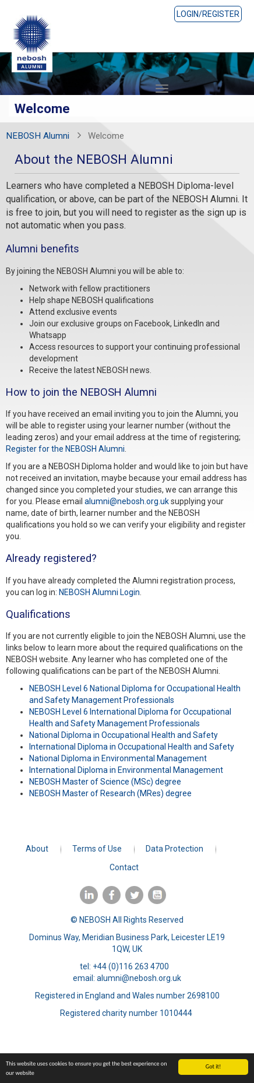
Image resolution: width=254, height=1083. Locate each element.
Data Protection (174, 848)
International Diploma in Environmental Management (126, 770)
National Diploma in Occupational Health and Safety (123, 735)
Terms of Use (97, 848)
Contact (124, 867)
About (37, 848)
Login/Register (208, 14)
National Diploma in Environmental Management (118, 758)
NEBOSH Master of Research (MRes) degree (110, 793)
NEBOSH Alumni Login (99, 592)
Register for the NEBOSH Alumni (65, 448)
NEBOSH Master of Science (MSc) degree (105, 781)
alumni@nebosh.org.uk (126, 501)
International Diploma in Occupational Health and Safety (131, 746)
